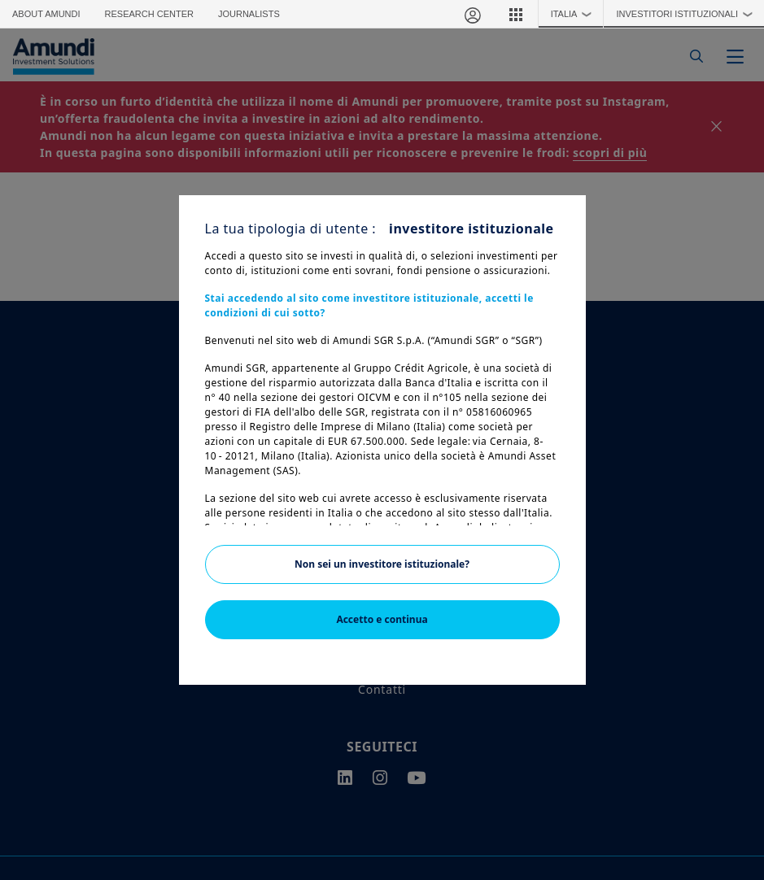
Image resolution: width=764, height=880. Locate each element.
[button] (516, 14)
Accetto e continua (381, 619)
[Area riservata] (472, 14)
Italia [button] (575, 14)
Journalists (249, 14)
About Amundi (46, 14)
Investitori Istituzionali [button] (688, 14)
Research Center (149, 14)
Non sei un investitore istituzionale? (382, 564)
